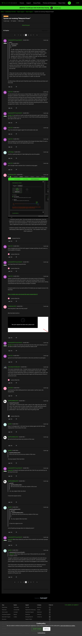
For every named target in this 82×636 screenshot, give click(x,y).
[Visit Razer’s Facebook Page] (50, 608)
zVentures (39, 614)
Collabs (15, 616)
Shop (3, 605)
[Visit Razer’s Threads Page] (50, 612)
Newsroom (39, 612)
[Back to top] (78, 596)
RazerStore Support (29, 612)
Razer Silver (62, 3)
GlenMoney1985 (12, 174)
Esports (15, 614)
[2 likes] (14, 238)
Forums (22, 3)
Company (39, 605)
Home (2, 11)
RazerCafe (4, 609)
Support (28, 3)
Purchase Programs (6, 614)
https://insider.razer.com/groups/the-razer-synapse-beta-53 (23, 294)
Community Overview (10, 11)
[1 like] (13, 254)
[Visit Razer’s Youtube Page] (50, 617)
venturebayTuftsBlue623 (14, 367)
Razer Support (20, 11)
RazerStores (4, 607)
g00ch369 (10, 387)
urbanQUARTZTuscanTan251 (15, 40)
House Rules (36, 3)
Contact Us (39, 616)
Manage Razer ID (29, 616)
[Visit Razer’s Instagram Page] (50, 610)
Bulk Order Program (6, 616)
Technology (16, 607)
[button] (77, 3)
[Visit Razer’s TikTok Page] (50, 619)
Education (4, 619)
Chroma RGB (16, 609)
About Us (39, 607)
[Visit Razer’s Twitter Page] (50, 615)
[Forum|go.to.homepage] (9, 3)
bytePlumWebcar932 (13, 400)
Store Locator (5, 612)
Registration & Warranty (30, 609)
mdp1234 (10, 91)
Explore (15, 605)
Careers (38, 609)
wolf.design (11, 152)
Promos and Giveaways (49, 3)
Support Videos (28, 619)
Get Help (27, 607)
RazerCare (27, 614)
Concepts (16, 612)
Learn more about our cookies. (67, 625)
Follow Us (51, 605)
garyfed (10, 424)
